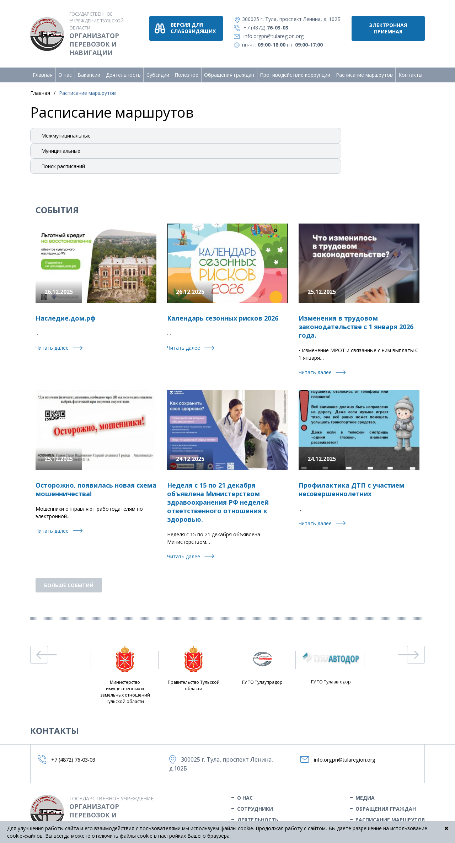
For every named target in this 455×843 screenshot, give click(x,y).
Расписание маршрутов (364, 69)
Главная (43, 69)
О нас (65, 69)
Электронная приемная (388, 28)
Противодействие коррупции (295, 69)
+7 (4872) (273, 27)
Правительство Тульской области (194, 663)
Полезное (186, 69)
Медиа (365, 792)
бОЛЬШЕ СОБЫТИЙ (68, 579)
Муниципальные (60, 145)
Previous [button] (43, 649)
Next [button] (411, 649)
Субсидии (157, 69)
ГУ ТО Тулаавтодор (331, 659)
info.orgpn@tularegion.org (281, 36)
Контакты (410, 69)
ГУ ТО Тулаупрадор (262, 660)
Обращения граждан (229, 69)
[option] (125, 669)
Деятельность (123, 69)
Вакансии (88, 69)
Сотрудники (255, 803)
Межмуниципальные (66, 130)
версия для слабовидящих (207, 27)
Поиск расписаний (63, 160)
